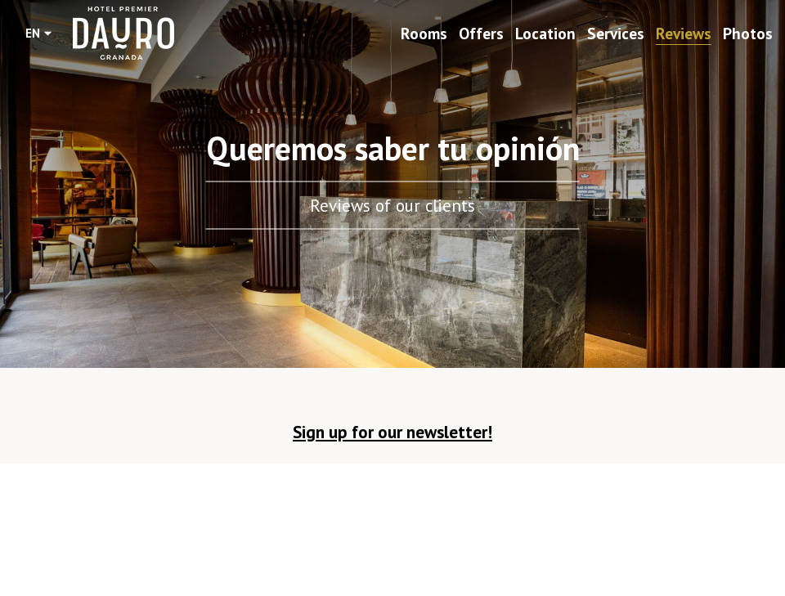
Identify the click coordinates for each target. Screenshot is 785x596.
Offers (481, 33)
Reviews (683, 33)
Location (545, 33)
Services (615, 33)
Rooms (424, 33)
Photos (748, 33)
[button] (392, 436)
